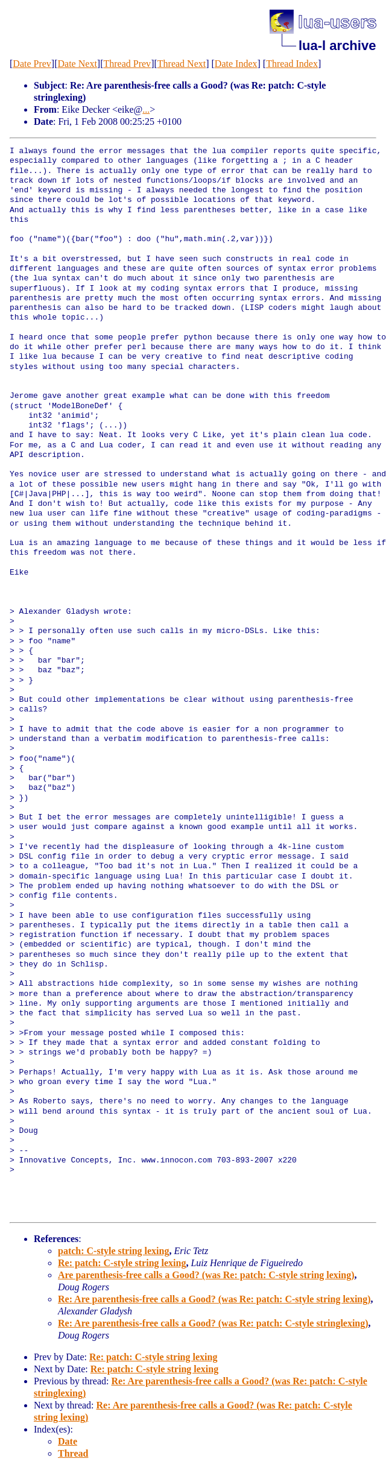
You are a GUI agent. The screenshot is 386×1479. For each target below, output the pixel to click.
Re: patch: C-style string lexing (122, 1263)
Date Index (236, 63)
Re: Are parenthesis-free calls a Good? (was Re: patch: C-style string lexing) (214, 1299)
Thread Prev (127, 63)
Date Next (77, 63)
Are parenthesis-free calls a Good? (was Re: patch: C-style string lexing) (206, 1275)
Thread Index (292, 63)
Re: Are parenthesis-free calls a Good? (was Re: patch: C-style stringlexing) (213, 1323)
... (146, 109)
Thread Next (181, 63)
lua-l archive (337, 45)
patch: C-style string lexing (113, 1251)
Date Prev (32, 63)
